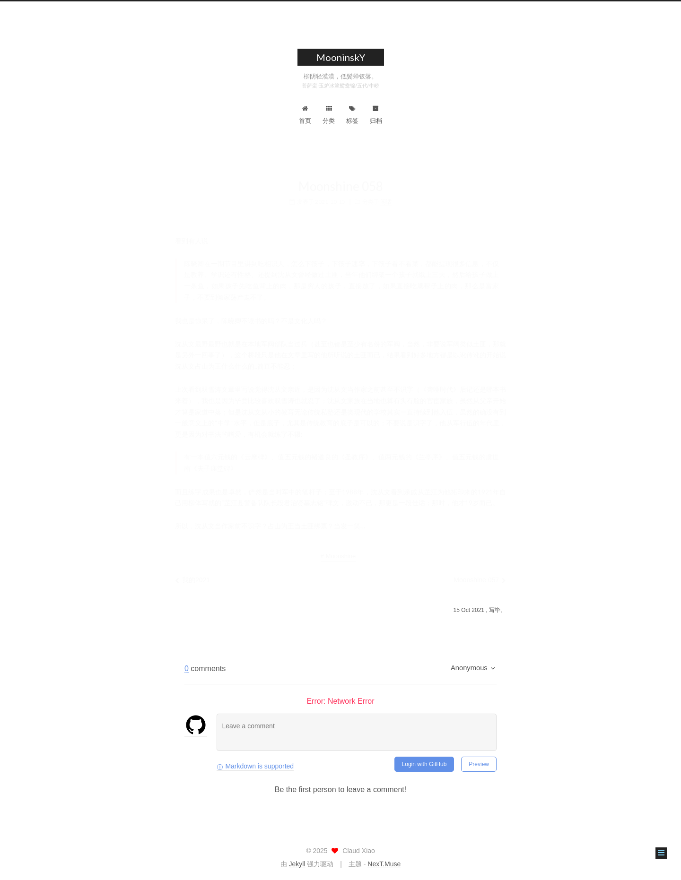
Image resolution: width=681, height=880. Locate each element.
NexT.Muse (384, 864)
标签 (352, 114)
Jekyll (297, 864)
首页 (305, 114)
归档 (376, 114)
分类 (329, 114)
